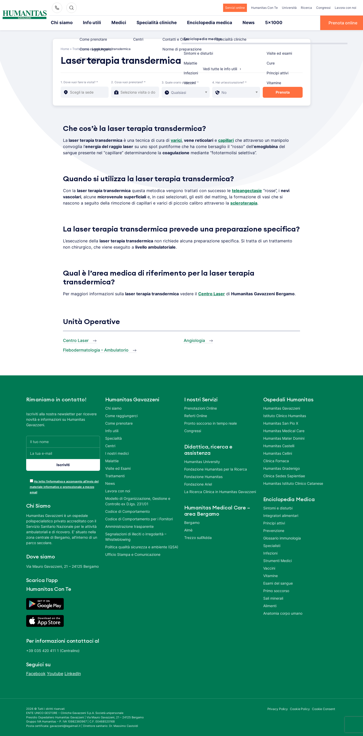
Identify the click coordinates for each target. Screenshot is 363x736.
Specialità (113, 438)
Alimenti (269, 605)
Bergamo (192, 522)
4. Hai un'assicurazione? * (229, 82)
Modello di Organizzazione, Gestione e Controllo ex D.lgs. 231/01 (137, 501)
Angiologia (194, 339)
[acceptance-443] (31, 480)
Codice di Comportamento (127, 511)
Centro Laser (76, 339)
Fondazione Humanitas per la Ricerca (215, 468)
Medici (113, 22)
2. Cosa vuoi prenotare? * (128, 81)
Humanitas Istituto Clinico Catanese (293, 483)
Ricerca (306, 8)
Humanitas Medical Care (283, 430)
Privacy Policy (277, 708)
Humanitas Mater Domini (283, 438)
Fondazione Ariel (198, 483)
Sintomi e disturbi (278, 507)
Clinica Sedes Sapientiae (284, 475)
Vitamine (270, 575)
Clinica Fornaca (276, 460)
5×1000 (256, 22)
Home (65, 48)
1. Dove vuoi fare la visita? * (79, 81)
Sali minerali (273, 597)
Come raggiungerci (121, 415)
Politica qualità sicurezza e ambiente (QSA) (141, 546)
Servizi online (235, 8)
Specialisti (271, 545)
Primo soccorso (276, 590)
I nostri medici (117, 453)
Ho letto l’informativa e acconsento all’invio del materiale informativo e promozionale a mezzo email (64, 486)
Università (289, 8)
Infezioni (270, 552)
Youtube (55, 673)
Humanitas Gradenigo (281, 468)
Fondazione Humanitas (203, 476)
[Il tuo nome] (63, 441)
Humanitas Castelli (278, 445)
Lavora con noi (345, 8)
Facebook (36, 673)
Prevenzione (273, 530)
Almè (188, 529)
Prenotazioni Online (200, 407)
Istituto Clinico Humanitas (284, 415)
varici (176, 139)
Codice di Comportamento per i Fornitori (139, 518)
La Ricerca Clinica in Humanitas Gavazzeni (220, 491)
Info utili (89, 22)
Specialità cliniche (148, 22)
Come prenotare (119, 422)
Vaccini (269, 567)
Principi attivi (274, 522)
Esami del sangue (278, 582)
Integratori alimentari (280, 515)
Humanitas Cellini (277, 453)
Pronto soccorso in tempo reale (210, 422)
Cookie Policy (300, 708)
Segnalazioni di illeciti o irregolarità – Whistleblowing (135, 536)
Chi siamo (60, 22)
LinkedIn (73, 673)
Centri (110, 445)
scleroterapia (243, 202)
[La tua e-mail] (63, 453)
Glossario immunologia (282, 537)
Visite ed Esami (118, 468)
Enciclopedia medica (196, 22)
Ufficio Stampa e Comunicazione (132, 554)
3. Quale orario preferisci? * (180, 82)
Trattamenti (80, 48)
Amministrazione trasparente (129, 526)
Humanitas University (202, 461)
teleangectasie (247, 190)
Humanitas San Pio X (280, 422)
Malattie (112, 460)
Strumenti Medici (277, 560)
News (233, 22)
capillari (226, 139)
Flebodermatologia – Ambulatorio (96, 349)
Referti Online (195, 415)
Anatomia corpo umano (282, 613)
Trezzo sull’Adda (198, 537)
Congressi (323, 8)
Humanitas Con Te (264, 8)
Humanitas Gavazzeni (281, 407)
